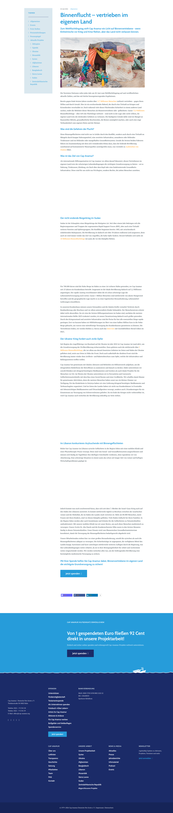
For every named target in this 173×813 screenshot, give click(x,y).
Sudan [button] (81, 781)
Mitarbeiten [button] (53, 769)
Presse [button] (111, 754)
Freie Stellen (35, 29)
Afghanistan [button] (83, 762)
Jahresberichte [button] (114, 758)
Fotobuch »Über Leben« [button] (58, 708)
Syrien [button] (81, 754)
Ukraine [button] (82, 758)
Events (33, 25)
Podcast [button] (112, 766)
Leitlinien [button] (52, 754)
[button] (66, 595)
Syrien (34, 59)
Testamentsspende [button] (56, 701)
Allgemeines (35, 21)
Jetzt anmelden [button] (146, 758)
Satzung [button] (51, 766)
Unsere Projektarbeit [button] (87, 751)
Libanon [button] (82, 769)
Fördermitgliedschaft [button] (56, 697)
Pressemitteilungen (37, 32)
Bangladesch (37, 70)
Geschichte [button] (52, 762)
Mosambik (36, 55)
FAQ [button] (50, 777)
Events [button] (111, 769)
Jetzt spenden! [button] (57, 734)
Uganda (35, 47)
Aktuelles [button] (112, 751)
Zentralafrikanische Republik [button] (90, 784)
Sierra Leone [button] (84, 777)
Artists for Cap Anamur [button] (57, 712)
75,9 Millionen (138, 110)
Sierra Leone (37, 74)
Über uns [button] (52, 751)
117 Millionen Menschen (107, 101)
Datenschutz (109, 808)
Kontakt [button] (51, 781)
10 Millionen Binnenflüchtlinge (72, 239)
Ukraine (35, 51)
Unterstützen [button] (53, 693)
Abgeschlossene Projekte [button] (87, 788)
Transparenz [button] (53, 758)
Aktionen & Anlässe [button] (56, 716)
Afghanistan (37, 62)
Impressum (100, 808)
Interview (110, 328)
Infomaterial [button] (114, 762)
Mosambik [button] (83, 773)
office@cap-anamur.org (21, 713)
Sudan (34, 77)
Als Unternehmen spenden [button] (59, 704)
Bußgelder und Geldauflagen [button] (59, 723)
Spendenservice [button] (54, 727)
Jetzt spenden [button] (74, 573)
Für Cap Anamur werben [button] (58, 719)
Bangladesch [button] (84, 766)
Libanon (35, 66)
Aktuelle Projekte (37, 40)
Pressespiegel (35, 36)
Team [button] (50, 773)
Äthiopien (36, 44)
